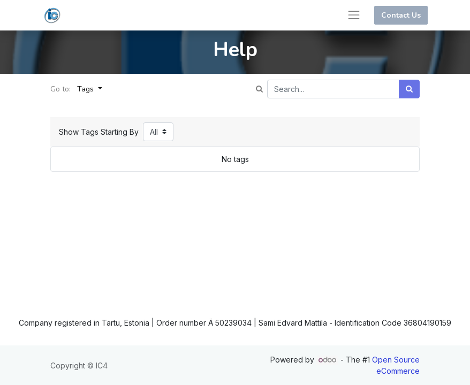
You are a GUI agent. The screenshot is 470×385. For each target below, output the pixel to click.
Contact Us (401, 15)
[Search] (409, 89)
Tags (86, 89)
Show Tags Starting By (99, 131)
